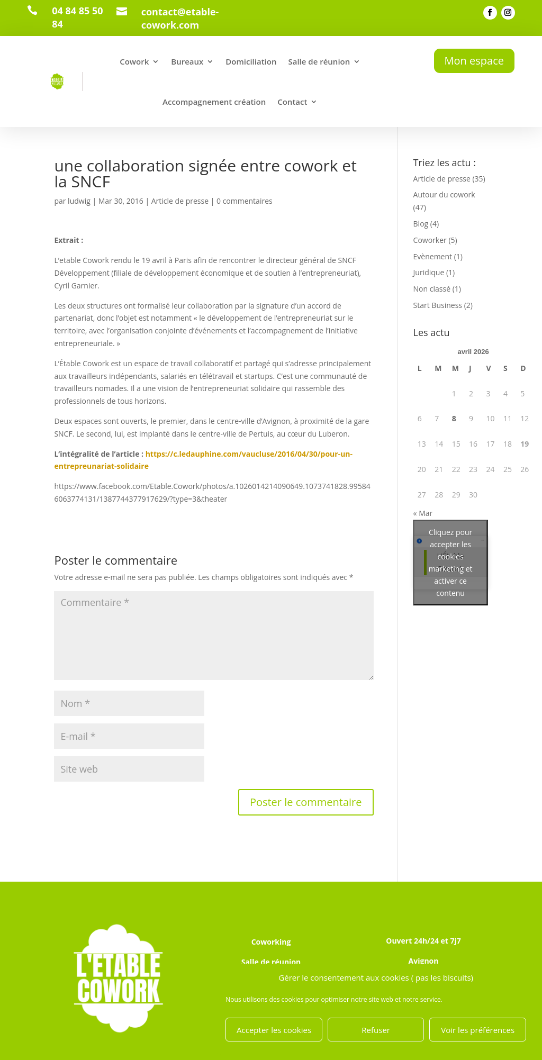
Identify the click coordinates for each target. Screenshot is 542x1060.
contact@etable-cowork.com (180, 18)
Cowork (134, 61)
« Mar (423, 513)
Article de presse (180, 201)
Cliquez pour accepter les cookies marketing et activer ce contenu (451, 562)
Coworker (430, 240)
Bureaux (187, 61)
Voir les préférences (477, 1030)
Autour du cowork (444, 194)
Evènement (432, 256)
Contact (292, 101)
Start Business (437, 305)
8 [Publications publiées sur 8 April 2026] (454, 418)
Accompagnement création (214, 101)
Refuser (376, 1030)
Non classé (431, 289)
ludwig (79, 201)
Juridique (429, 272)
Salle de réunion (319, 61)
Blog (421, 224)
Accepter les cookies (274, 1030)
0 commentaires (244, 201)
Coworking (271, 942)
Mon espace (474, 60)
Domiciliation (250, 61)
